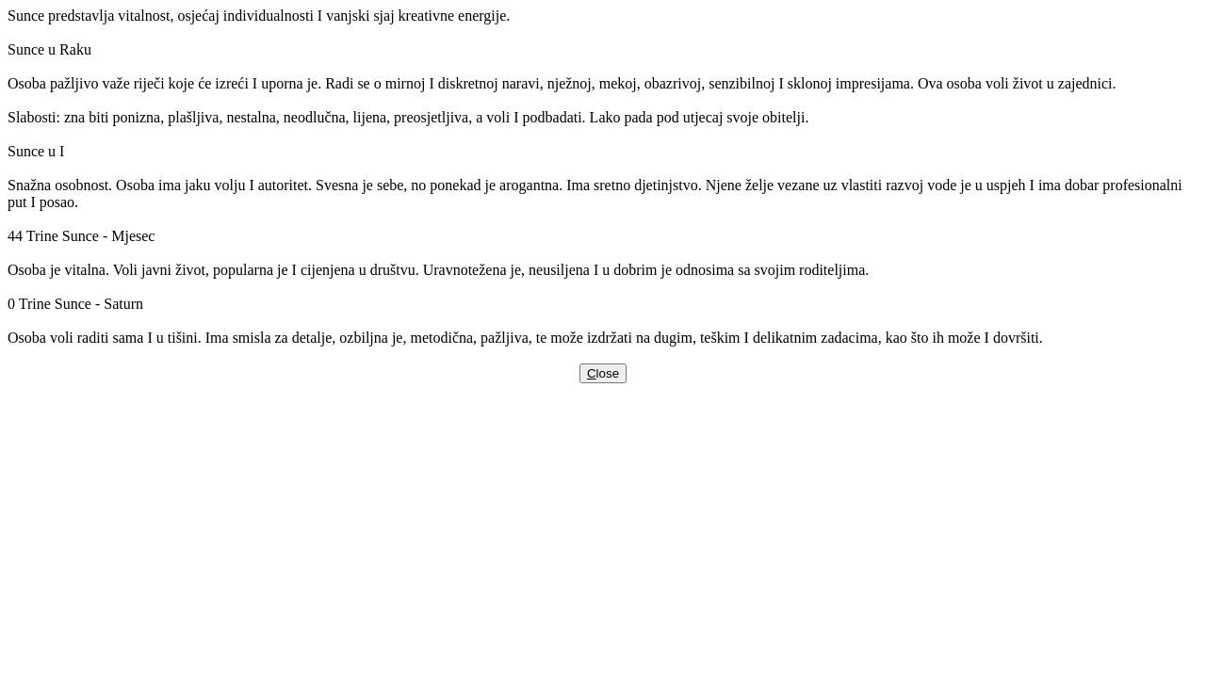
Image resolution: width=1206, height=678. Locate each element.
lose (603, 373)
